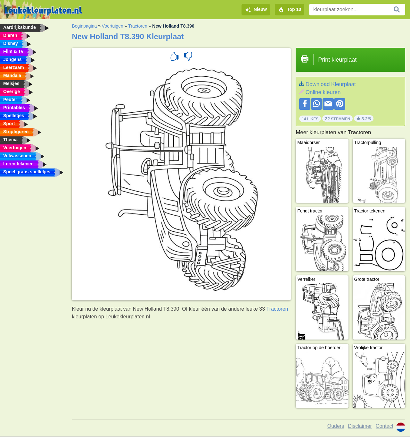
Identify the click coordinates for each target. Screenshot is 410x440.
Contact (384, 426)
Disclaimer (360, 426)
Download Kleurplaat (331, 84)
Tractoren (137, 26)
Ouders (335, 426)
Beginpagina (84, 26)
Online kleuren (323, 92)
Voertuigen (112, 26)
